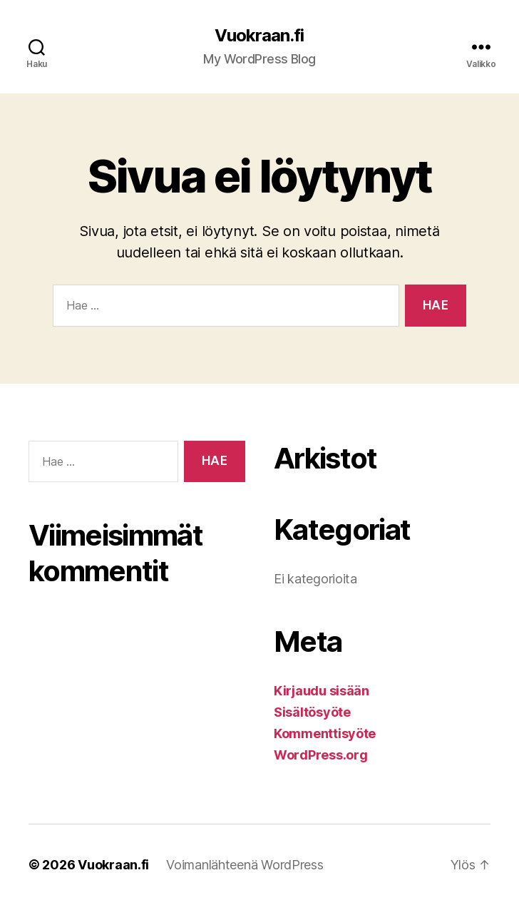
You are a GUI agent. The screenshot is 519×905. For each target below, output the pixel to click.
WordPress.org (321, 754)
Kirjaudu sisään (321, 690)
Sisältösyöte (312, 712)
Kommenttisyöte (325, 733)
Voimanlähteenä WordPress (245, 864)
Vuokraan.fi (259, 35)
